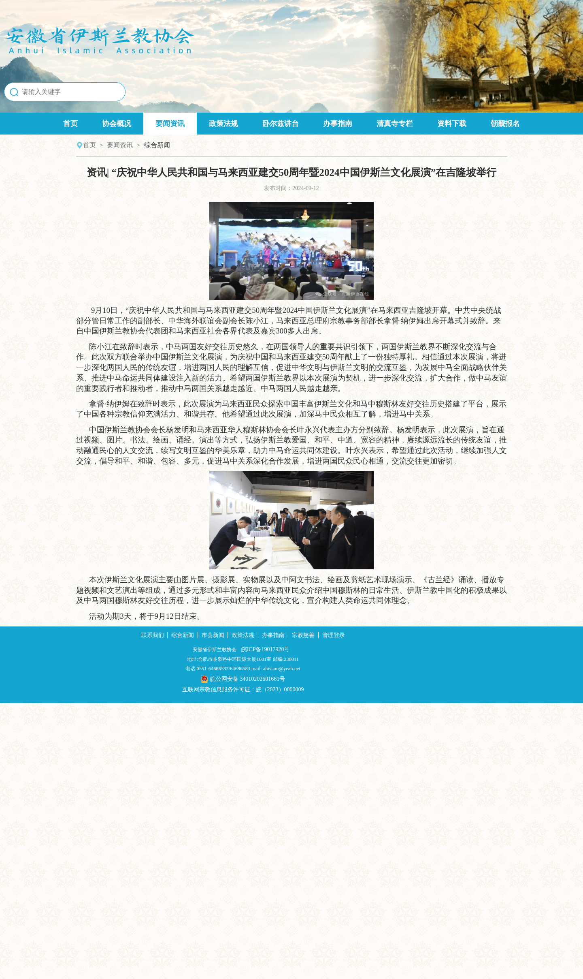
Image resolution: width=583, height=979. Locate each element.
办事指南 (337, 136)
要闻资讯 (170, 136)
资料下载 (451, 136)
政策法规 (223, 136)
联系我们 (201, 909)
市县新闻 (261, 909)
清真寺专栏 (395, 136)
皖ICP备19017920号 (318, 923)
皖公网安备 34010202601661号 (291, 954)
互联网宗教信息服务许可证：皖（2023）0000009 (292, 965)
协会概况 (116, 136)
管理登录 (382, 909)
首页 (70, 136)
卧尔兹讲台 (280, 136)
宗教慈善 (351, 909)
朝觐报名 (505, 136)
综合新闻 (231, 909)
